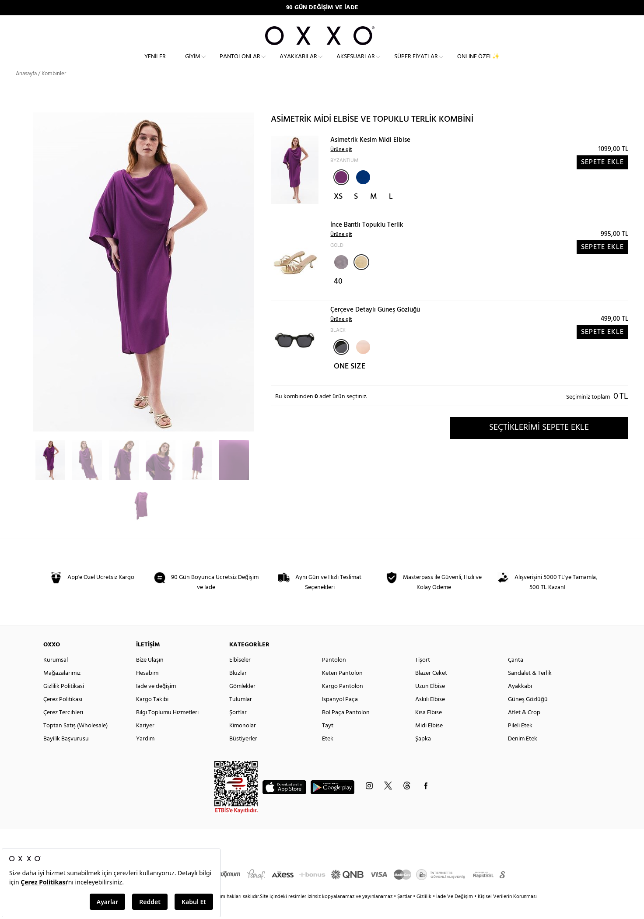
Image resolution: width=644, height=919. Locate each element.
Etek (327, 755)
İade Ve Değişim (454, 912)
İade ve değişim (156, 702)
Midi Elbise (429, 742)
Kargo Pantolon (342, 702)
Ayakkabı (520, 702)
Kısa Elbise (428, 728)
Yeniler (155, 64)
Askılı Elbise (430, 715)
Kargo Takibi (152, 715)
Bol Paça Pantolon (346, 728)
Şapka (423, 755)
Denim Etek (522, 755)
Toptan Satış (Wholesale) (75, 742)
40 (338, 297)
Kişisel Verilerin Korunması (507, 912)
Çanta (515, 676)
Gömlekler (242, 702)
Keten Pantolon (342, 689)
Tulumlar (240, 715)
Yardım (145, 755)
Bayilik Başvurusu (66, 755)
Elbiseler (240, 676)
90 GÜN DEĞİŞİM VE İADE (322, 8)
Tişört (422, 676)
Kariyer (145, 742)
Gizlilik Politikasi (63, 702)
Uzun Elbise (430, 702)
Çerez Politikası (62, 715)
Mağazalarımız (61, 689)
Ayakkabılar (298, 64)
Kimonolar (242, 742)
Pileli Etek (520, 742)
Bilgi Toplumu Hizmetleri (167, 728)
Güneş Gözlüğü (528, 715)
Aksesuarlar (355, 64)
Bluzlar (238, 689)
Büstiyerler (243, 755)
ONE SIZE (349, 382)
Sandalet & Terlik (530, 689)
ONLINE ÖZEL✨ (478, 64)
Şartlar (405, 912)
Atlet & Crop (524, 728)
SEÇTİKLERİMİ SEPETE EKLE (539, 443)
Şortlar (238, 728)
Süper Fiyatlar (416, 64)
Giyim (192, 64)
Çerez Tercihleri (63, 728)
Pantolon (334, 676)
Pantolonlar (240, 64)
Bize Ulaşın (150, 676)
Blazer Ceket (431, 689)
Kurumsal (55, 676)
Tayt (327, 742)
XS (338, 212)
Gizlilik (424, 912)
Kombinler (54, 89)
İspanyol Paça (340, 715)
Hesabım (147, 689)
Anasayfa (26, 89)
